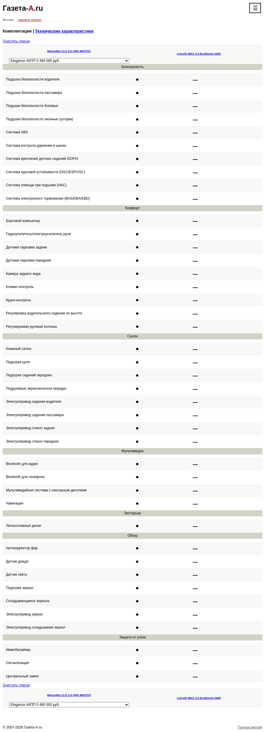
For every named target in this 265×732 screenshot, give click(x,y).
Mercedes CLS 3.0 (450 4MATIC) (69, 51)
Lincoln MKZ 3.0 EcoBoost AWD (199, 53)
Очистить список (16, 41)
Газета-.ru (23, 8)
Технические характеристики (64, 31)
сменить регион (29, 20)
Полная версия (250, 727)
